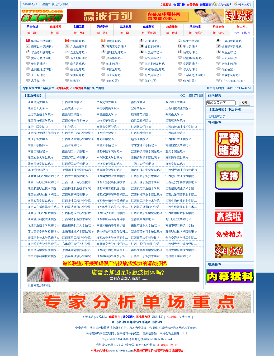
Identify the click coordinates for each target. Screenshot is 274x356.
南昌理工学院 (70, 114)
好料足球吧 (77, 41)
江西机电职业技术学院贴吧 (148, 188)
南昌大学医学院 (107, 126)
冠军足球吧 (151, 75)
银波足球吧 (38, 63)
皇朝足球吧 (113, 41)
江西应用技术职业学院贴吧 (182, 213)
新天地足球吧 (78, 58)
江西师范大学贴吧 (73, 157)
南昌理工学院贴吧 (176, 256)
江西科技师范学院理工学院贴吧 (117, 250)
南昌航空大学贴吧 (176, 145)
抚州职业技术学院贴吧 (76, 170)
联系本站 (101, 317)
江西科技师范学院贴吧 (145, 151)
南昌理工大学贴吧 (73, 151)
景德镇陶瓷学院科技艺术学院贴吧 (83, 250)
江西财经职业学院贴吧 (179, 170)
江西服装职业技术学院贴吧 (148, 176)
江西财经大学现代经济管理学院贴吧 (188, 244)
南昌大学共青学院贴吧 (145, 250)
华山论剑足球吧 (41, 41)
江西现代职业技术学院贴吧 (45, 213)
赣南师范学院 (139, 114)
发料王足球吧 (114, 52)
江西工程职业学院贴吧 (42, 182)
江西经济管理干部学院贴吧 (114, 194)
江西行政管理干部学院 (42, 133)
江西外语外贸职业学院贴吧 (148, 207)
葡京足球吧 (190, 52)
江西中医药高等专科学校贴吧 (115, 219)
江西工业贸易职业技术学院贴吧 (117, 182)
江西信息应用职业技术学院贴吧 (82, 213)
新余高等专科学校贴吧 (145, 231)
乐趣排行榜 (134, 322)
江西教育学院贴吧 (73, 194)
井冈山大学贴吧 (141, 163)
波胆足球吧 (152, 46)
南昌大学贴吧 (105, 145)
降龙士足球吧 (191, 41)
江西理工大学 (36, 108)
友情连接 (184, 317)
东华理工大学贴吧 (108, 157)
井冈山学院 (104, 139)
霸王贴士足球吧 (41, 46)
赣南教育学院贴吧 (108, 170)
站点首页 (48, 88)
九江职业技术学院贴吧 (42, 225)
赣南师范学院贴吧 (39, 163)
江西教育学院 (139, 126)
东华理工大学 (174, 102)
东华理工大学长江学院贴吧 (79, 244)
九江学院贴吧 (36, 170)
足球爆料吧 (113, 58)
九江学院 (68, 126)
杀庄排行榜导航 (139, 339)
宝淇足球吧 (77, 75)
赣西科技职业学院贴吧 (145, 170)
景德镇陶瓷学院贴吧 (144, 157)
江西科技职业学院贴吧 (145, 194)
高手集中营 (37, 80)
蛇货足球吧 (152, 58)
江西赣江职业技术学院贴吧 (182, 176)
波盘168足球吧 (192, 58)
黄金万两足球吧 (41, 58)
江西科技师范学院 (39, 120)
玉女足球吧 (190, 46)
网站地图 (157, 317)
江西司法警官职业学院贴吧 (79, 207)
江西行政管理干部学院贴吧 (114, 213)
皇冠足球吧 (189, 63)
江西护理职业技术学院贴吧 (79, 188)
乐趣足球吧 (152, 52)
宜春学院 (136, 108)
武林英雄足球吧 (154, 69)
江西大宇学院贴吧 (73, 176)
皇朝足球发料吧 (154, 63)
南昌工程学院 (139, 120)
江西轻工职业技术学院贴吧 (148, 200)
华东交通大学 (105, 102)
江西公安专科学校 (73, 120)
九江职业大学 (36, 139)
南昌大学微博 (36, 145)
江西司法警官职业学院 (76, 139)
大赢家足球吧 (230, 75)
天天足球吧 (228, 58)
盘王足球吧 (77, 52)
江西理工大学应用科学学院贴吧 (48, 244)
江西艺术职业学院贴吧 (145, 213)
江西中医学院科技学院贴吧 (148, 244)
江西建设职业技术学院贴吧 (182, 188)
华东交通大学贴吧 (142, 145)
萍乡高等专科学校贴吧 (42, 231)
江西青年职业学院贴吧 (111, 200)
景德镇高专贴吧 (141, 219)
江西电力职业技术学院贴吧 (114, 176)
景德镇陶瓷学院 (107, 108)
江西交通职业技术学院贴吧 (45, 194)
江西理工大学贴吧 (73, 163)
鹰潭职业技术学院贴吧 (42, 237)
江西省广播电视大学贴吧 (43, 207)
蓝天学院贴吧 (174, 151)
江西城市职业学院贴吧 (42, 176)
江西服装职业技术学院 (179, 126)
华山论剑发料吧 (41, 52)
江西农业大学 (70, 108)
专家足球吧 (113, 69)
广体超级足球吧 (231, 41)
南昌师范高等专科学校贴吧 (114, 225)
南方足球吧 (77, 63)
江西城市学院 (174, 133)
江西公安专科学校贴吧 (179, 182)
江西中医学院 (36, 126)
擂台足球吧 (77, 69)
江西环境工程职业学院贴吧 (114, 188)
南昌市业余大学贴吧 (144, 225)
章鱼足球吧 (229, 52)
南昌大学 (136, 102)
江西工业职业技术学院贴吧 (148, 182)
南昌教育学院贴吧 (39, 200)
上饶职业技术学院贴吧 (76, 231)
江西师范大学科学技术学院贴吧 (151, 237)
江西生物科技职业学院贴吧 (182, 200)
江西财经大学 (70, 102)
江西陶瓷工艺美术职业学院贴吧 (117, 207)
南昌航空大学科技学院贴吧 (114, 244)
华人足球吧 (189, 69)
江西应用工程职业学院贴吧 (79, 237)
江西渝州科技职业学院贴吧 (45, 219)
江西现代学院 (105, 133)
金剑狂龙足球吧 (40, 69)
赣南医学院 (138, 139)
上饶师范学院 (105, 120)
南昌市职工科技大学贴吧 (181, 225)
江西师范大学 (36, 102)
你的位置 (112, 80)
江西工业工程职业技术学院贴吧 (82, 182)
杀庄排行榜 (119, 322)
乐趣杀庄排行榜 (152, 322)
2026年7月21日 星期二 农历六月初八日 (47, 4)
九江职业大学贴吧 (176, 219)
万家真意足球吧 (116, 46)
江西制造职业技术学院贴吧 (79, 219)
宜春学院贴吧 (174, 163)
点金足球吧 (228, 63)
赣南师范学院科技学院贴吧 (45, 250)
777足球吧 (151, 41)
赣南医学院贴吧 (175, 157)
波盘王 (74, 80)
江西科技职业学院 (176, 108)
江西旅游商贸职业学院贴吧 (182, 194)
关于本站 (88, 317)
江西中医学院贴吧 (108, 151)
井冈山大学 (172, 114)
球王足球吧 (113, 75)
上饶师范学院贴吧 (108, 163)
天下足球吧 (37, 75)
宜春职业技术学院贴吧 (179, 231)
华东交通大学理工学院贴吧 (182, 237)
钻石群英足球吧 (231, 46)
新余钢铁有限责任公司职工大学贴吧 (119, 231)
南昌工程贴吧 (36, 151)
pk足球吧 (112, 63)
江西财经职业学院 (176, 139)
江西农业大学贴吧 (39, 157)
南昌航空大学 (105, 114)
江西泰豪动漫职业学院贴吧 (79, 256)
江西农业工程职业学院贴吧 (79, 200)
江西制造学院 (139, 133)
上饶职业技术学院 (39, 114)
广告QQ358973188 (232, 80)
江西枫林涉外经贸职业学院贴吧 (117, 256)
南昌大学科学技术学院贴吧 (182, 250)
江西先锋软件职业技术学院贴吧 (185, 207)
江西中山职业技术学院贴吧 (148, 256)
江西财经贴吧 (70, 145)
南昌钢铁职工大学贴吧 (76, 225)
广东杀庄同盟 (78, 46)
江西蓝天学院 (174, 120)
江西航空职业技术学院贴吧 (45, 188)
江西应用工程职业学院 (76, 133)
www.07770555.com (121, 350)
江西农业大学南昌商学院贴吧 (115, 237)
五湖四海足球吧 (192, 75)
